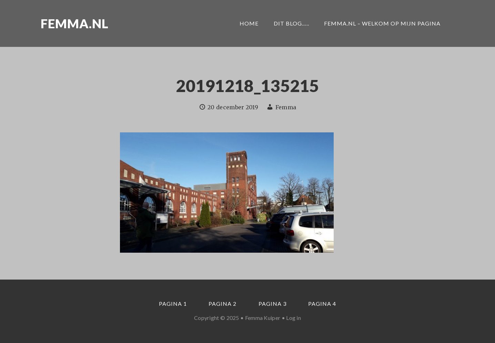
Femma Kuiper (263, 317)
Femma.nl (75, 23)
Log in (293, 317)
